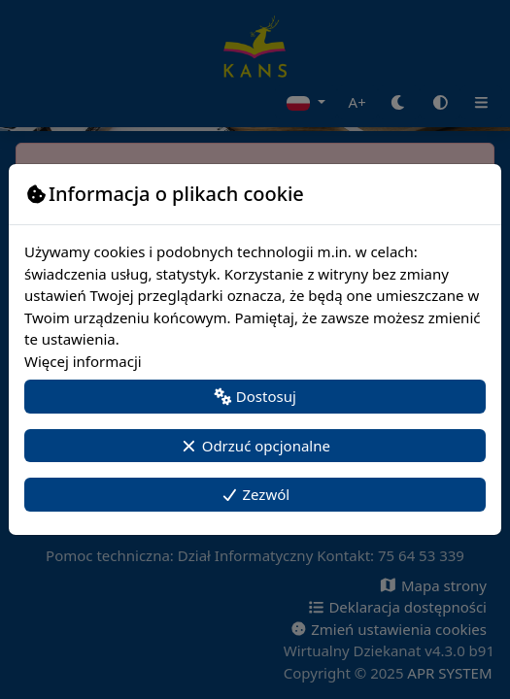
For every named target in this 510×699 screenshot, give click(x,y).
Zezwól (255, 494)
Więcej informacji (83, 361)
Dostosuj (255, 396)
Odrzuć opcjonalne (255, 445)
